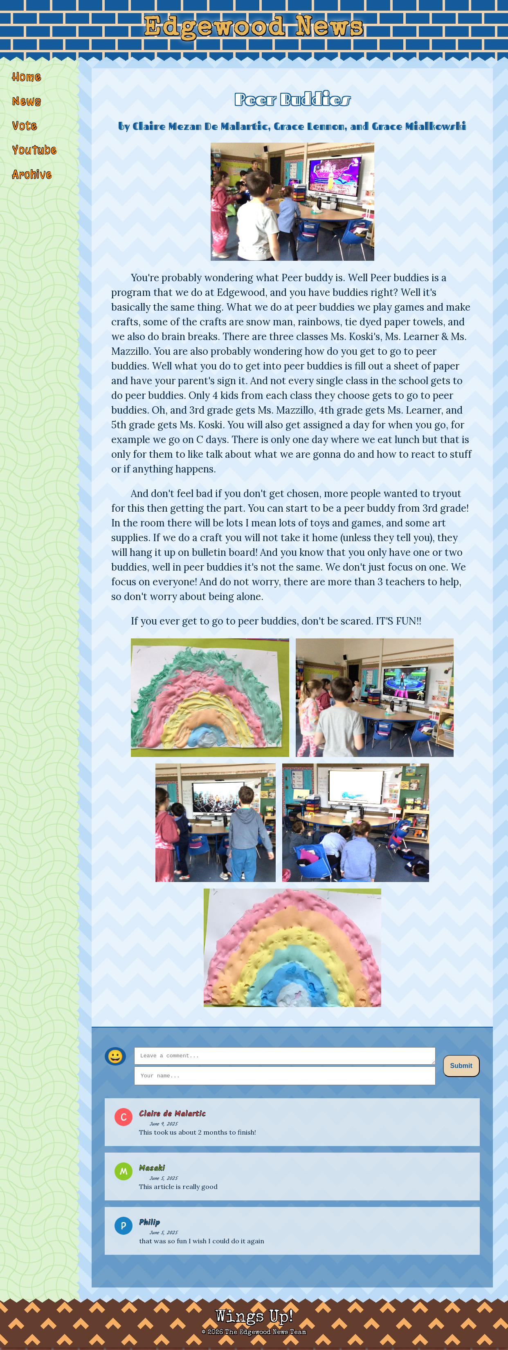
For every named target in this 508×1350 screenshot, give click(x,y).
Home (27, 82)
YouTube (34, 158)
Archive (33, 183)
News (27, 107)
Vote (25, 133)
